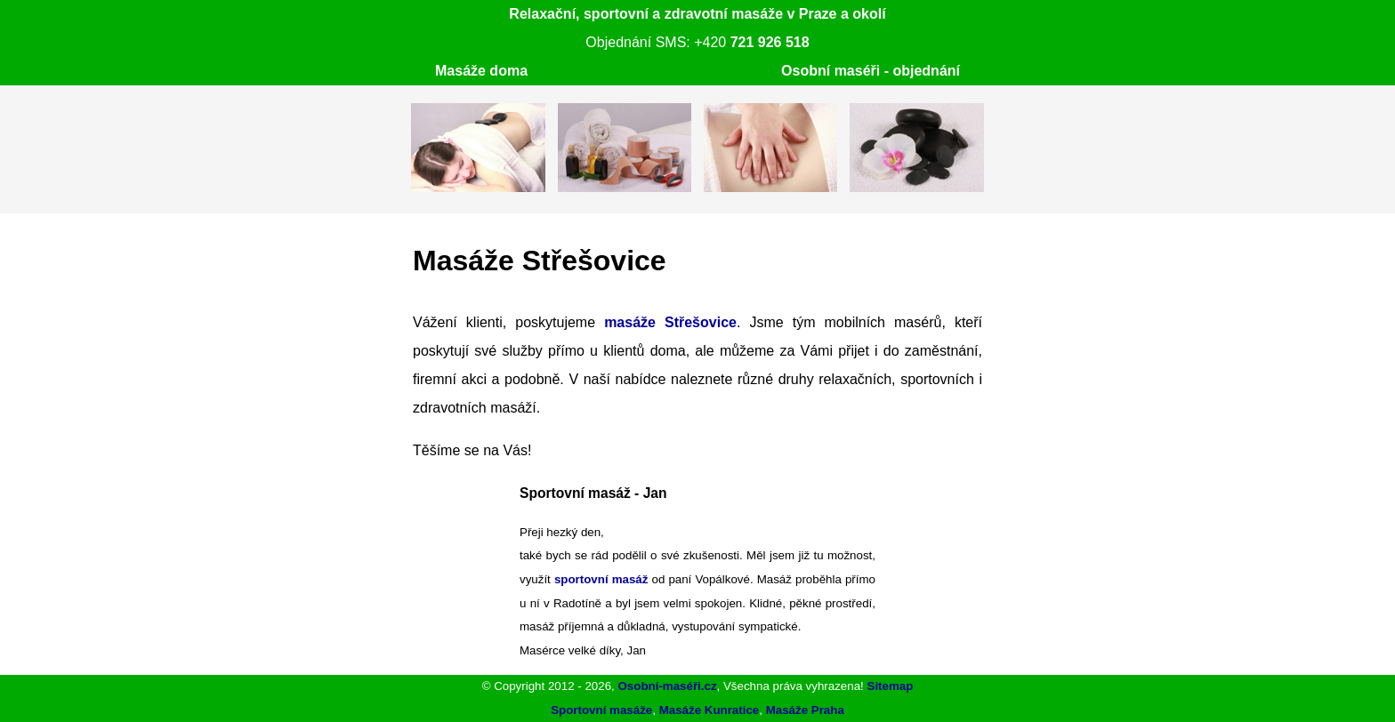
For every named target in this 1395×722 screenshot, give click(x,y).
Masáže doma (481, 70)
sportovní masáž (601, 579)
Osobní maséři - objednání (870, 70)
